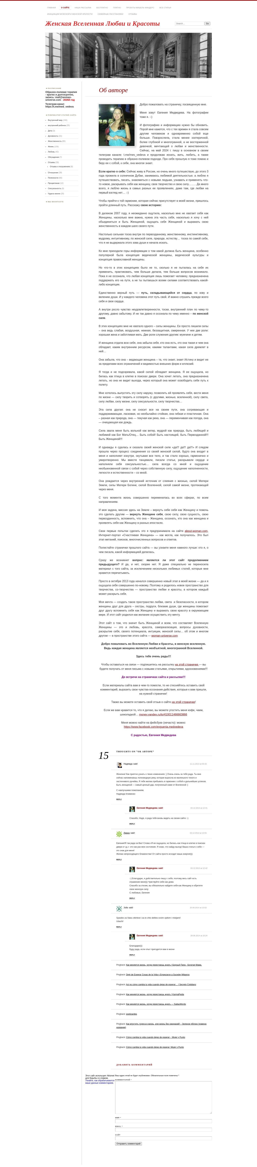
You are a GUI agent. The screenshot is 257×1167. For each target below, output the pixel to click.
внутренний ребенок (57, 125)
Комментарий (123, 1080)
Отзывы (132, 14)
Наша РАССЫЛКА (83, 8)
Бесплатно (102, 8)
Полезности (53, 178)
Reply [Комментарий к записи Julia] (119, 927)
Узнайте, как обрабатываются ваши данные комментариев (99, 1081)
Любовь (51, 152)
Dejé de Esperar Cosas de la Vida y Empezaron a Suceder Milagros (157, 974)
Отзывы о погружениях (60, 166)
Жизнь (51, 146)
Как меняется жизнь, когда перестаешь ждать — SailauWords (156, 1004)
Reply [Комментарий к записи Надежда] (119, 799)
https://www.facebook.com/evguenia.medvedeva (153, 726)
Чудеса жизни (54, 194)
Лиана (127, 833)
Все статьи (165, 8)
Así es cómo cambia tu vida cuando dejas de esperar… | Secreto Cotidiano (161, 984)
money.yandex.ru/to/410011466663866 (163, 714)
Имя (118, 1118)
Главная (51, 8)
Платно (117, 8)
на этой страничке (187, 664)
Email (119, 1126)
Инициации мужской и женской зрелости (69, 14)
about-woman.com (196, 531)
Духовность (53, 136)
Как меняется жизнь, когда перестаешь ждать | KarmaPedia (155, 994)
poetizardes (131, 1014)
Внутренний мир (55, 120)
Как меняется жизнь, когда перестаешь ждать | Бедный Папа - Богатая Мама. (164, 965)
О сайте (65, 8)
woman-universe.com (164, 635)
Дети (50, 131)
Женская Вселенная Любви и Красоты (102, 23)
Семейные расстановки (110, 14)
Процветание (54, 183)
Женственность (55, 141)
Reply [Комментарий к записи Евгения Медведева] (132, 824)
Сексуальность (54, 188)
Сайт (118, 1135)
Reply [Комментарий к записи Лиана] (119, 859)
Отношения (53, 173)
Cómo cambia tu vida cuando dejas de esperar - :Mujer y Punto (155, 1037)
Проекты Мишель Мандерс (140, 8)
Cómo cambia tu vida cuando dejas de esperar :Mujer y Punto (155, 1047)
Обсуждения (53, 157)
